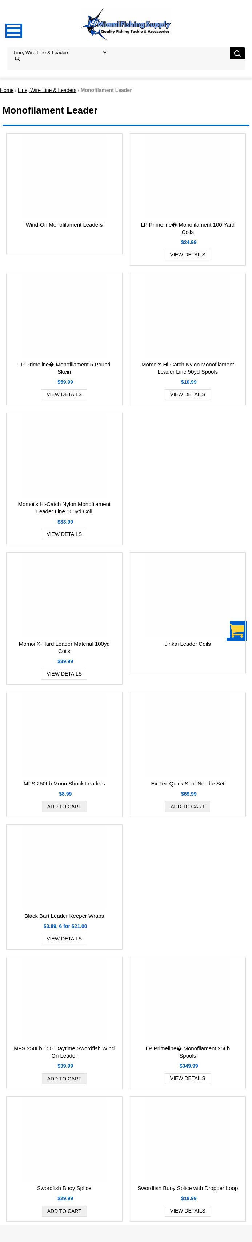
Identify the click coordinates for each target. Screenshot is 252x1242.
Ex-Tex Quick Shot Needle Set (187, 783)
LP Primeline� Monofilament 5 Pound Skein (64, 368)
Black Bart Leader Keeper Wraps (64, 916)
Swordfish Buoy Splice (64, 1188)
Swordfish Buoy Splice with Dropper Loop (187, 1188)
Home (6, 90)
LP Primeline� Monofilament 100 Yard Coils (188, 228)
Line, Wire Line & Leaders (47, 90)
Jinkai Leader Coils (188, 644)
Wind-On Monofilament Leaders (64, 225)
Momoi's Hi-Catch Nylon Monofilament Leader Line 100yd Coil (64, 507)
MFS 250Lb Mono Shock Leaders (64, 783)
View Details (187, 255)
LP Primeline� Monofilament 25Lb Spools (188, 1052)
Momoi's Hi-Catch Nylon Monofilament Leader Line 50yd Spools (187, 368)
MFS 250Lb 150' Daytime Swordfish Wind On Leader (64, 1052)
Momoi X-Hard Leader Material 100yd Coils (64, 647)
